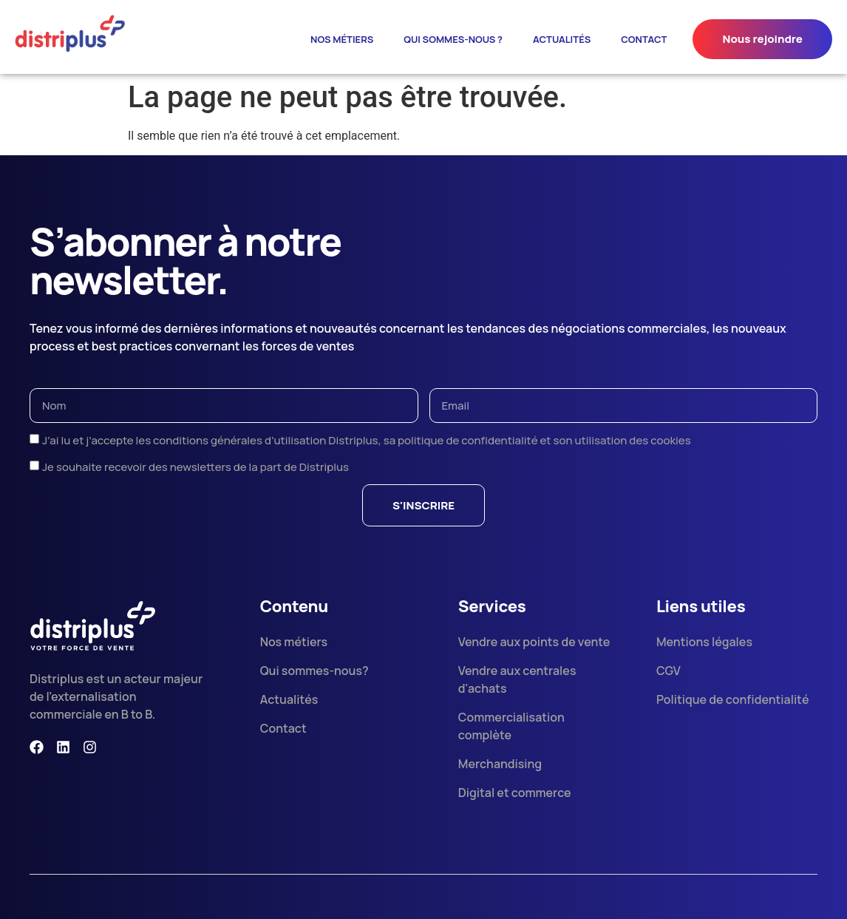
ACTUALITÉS (562, 39)
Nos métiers (341, 39)
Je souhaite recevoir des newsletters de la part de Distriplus (195, 467)
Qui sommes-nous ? (453, 39)
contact (644, 39)
